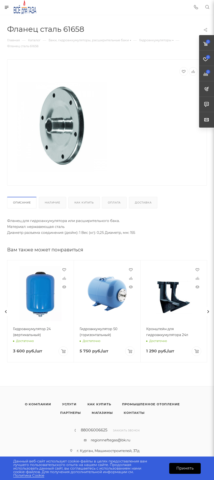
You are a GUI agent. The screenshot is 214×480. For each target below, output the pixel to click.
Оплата (114, 202)
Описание (22, 202)
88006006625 (94, 430)
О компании (38, 404)
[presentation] (6, 311)
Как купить (84, 202)
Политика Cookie (28, 475)
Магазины (102, 413)
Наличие (52, 202)
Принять (185, 468)
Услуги (69, 404)
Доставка (143, 202)
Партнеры (70, 413)
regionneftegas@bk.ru (110, 440)
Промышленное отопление (151, 404)
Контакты (134, 413)
